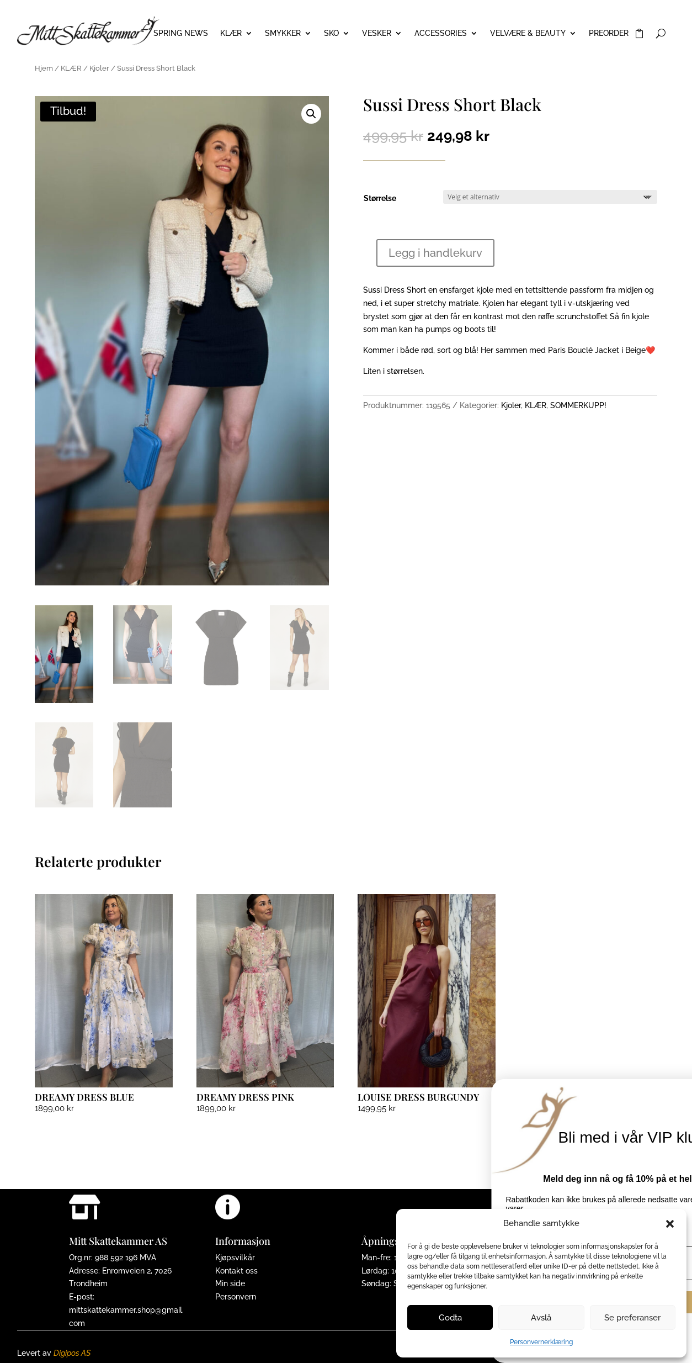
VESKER (376, 33)
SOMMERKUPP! (578, 405)
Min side (230, 1283)
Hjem (44, 68)
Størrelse (380, 198)
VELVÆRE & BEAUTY (528, 33)
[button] (669, 1223)
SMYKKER (283, 33)
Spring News (180, 33)
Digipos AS (72, 1353)
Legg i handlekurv (435, 253)
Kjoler (99, 68)
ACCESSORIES (440, 33)
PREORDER (609, 33)
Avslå (541, 1318)
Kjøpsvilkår (235, 1257)
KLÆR (231, 33)
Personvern (235, 1296)
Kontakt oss (236, 1270)
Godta (450, 1318)
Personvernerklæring (541, 1342)
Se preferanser (632, 1318)
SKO (331, 33)
